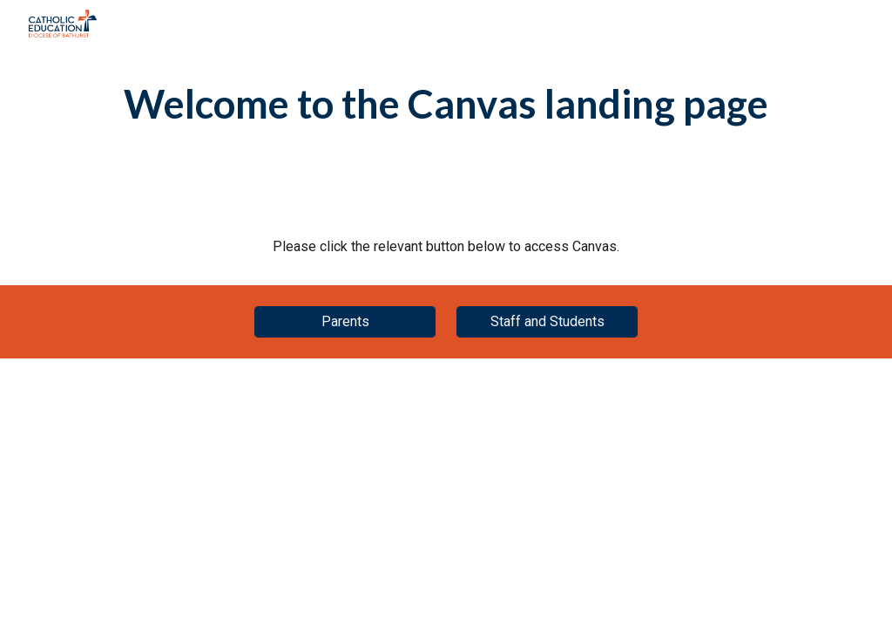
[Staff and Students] (547, 321)
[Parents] (345, 321)
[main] (446, 104)
